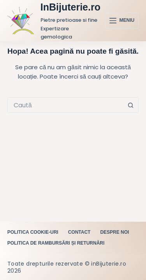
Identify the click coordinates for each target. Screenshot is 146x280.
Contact (79, 232)
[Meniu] (122, 20)
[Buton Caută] (131, 105)
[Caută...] (65, 105)
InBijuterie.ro (70, 7)
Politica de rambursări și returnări (56, 243)
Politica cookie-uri (32, 232)
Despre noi (114, 232)
